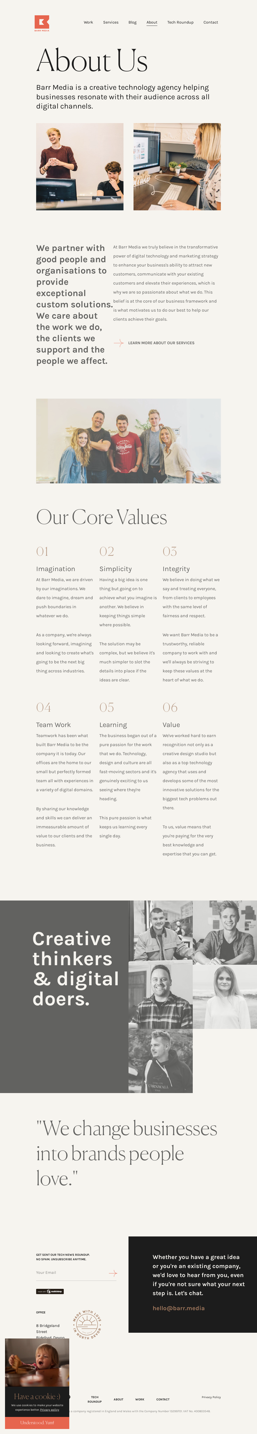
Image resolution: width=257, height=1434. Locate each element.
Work (86, 23)
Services (108, 23)
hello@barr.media (179, 1308)
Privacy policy (49, 1409)
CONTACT (162, 1400)
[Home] (51, 24)
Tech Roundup (178, 23)
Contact (208, 23)
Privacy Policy (211, 1397)
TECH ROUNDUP (95, 1400)
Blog (130, 23)
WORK (139, 1400)
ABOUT (118, 1400)
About (149, 23)
